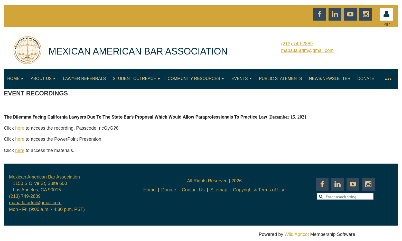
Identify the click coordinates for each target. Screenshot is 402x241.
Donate (168, 189)
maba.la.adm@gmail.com (307, 50)
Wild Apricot (296, 234)
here (19, 128)
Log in (386, 14)
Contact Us (193, 189)
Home (149, 189)
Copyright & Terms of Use (259, 189)
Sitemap (218, 189)
